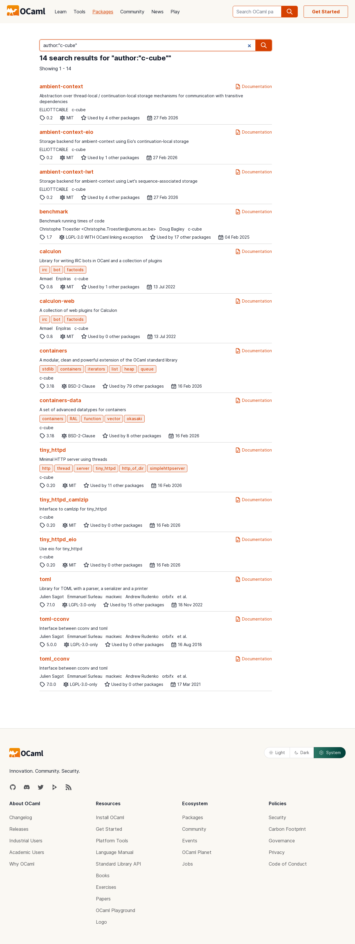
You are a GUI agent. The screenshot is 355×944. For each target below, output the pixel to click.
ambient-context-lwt (67, 172)
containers (53, 351)
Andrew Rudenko (142, 596)
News (157, 12)
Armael (46, 278)
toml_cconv (54, 659)
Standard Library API (118, 864)
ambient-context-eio (66, 132)
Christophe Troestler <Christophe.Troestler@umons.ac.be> (98, 228)
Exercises (106, 887)
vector (113, 418)
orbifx (168, 596)
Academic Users (26, 852)
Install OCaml (110, 817)
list (115, 368)
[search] (290, 11)
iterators (96, 368)
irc (44, 269)
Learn (61, 12)
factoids (75, 269)
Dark (302, 752)
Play (175, 12)
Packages (102, 12)
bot (56, 269)
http (46, 468)
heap (129, 368)
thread (63, 468)
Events (189, 841)
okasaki (134, 418)
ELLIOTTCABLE (54, 109)
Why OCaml (21, 864)
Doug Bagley (171, 228)
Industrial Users (25, 841)
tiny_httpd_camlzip (64, 500)
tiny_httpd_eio (58, 539)
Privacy (277, 852)
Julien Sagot (52, 596)
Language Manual (114, 852)
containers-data (60, 400)
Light (277, 752)
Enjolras (63, 278)
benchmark (54, 211)
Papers (103, 899)
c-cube (79, 109)
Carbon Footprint (287, 829)
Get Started (326, 12)
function (92, 418)
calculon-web (57, 301)
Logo (101, 922)
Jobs (187, 864)
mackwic (114, 596)
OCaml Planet (196, 852)
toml (45, 579)
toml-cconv (54, 619)
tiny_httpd (53, 450)
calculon (50, 251)
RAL (74, 418)
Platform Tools (112, 841)
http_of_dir (133, 468)
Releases (18, 829)
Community (132, 12)
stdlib (48, 368)
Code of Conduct (288, 864)
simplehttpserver (167, 468)
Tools (79, 12)
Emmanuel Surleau (84, 596)
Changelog (20, 817)
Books (103, 875)
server (82, 468)
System (330, 752)
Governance (282, 841)
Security (277, 817)
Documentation (253, 86)
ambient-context (61, 86)
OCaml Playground (115, 910)
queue (147, 368)
